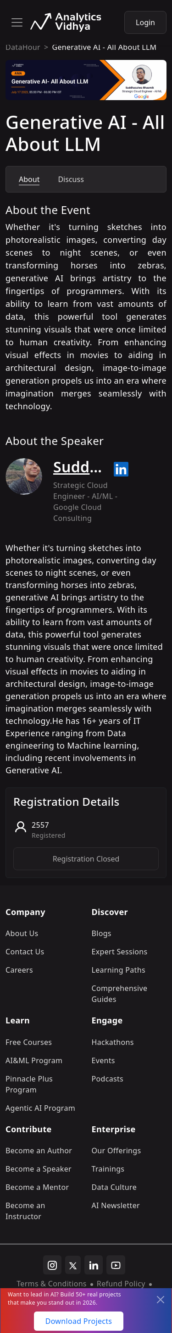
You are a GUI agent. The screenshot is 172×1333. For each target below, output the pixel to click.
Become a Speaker (39, 1169)
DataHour (23, 47)
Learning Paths (118, 970)
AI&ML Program (34, 1060)
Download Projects (78, 1321)
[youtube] (115, 1264)
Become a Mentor (37, 1187)
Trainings (108, 1169)
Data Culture (114, 1187)
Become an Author (39, 1151)
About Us (22, 933)
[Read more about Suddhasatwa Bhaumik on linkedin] (121, 469)
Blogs (101, 933)
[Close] (161, 1300)
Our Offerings (116, 1151)
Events (103, 1060)
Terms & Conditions (52, 1284)
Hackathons (113, 1042)
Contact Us (25, 952)
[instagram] (52, 1264)
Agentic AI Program (40, 1108)
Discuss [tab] (70, 179)
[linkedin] (93, 1264)
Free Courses (29, 1042)
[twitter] (73, 1265)
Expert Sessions (120, 952)
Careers (19, 970)
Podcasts (108, 1079)
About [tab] (29, 179)
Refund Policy (121, 1284)
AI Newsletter (116, 1205)
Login (145, 22)
